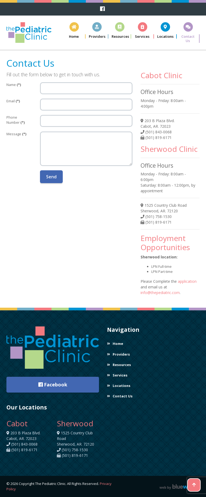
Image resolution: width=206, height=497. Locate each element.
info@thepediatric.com (160, 292)
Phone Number (15, 120)
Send (51, 177)
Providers (118, 354)
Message (16, 133)
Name (13, 84)
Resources (119, 364)
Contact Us (120, 396)
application (187, 281)
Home (115, 343)
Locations (118, 385)
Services (117, 375)
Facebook (52, 384)
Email (13, 101)
